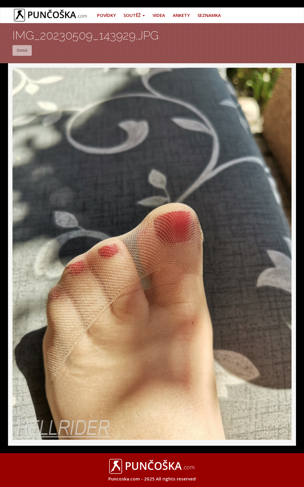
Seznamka (209, 15)
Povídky (106, 15)
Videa (159, 15)
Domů (22, 50)
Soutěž (134, 15)
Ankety (181, 15)
